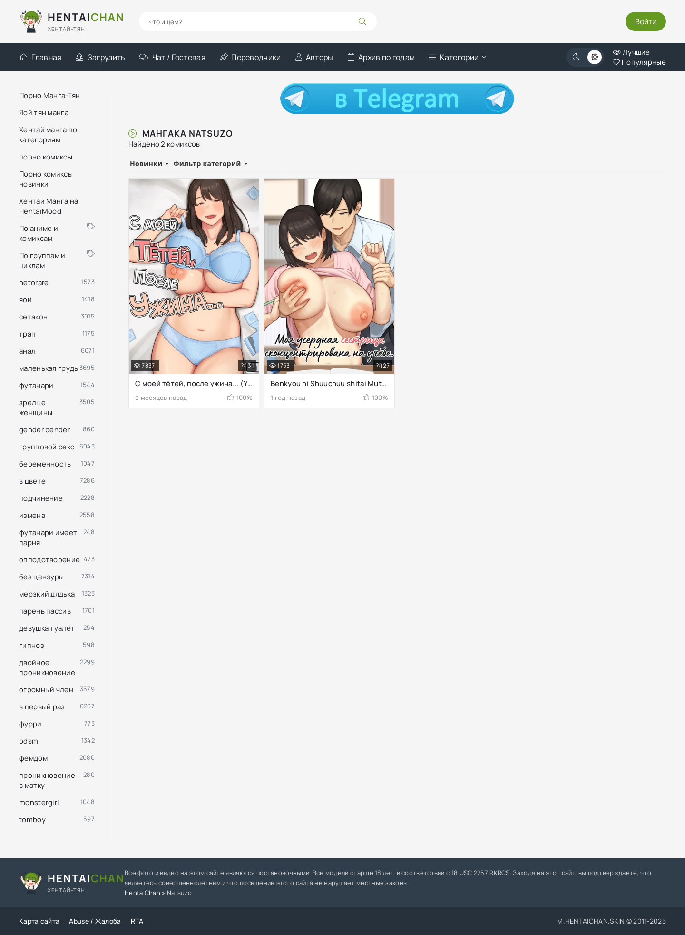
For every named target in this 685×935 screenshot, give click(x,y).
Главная (40, 57)
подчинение (41, 498)
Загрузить (100, 57)
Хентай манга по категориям (48, 135)
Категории (454, 57)
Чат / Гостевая (172, 57)
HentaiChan (142, 892)
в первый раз (42, 707)
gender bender (44, 430)
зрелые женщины (35, 408)
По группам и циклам (57, 260)
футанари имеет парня (48, 537)
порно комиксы (45, 157)
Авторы (314, 57)
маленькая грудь (48, 368)
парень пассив (45, 611)
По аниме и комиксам (57, 233)
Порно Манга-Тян (49, 95)
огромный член (46, 690)
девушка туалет (47, 628)
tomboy (32, 820)
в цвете (32, 481)
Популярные (639, 62)
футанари (36, 385)
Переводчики (250, 57)
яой (25, 300)
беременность (45, 464)
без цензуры (41, 577)
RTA (137, 920)
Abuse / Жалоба (95, 920)
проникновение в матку (47, 780)
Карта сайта (39, 920)
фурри (30, 724)
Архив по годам (381, 57)
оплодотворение (49, 560)
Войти (645, 21)
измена (32, 515)
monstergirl (39, 802)
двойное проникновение (47, 667)
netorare (34, 283)
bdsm (28, 741)
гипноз (31, 645)
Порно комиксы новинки (46, 179)
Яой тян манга (43, 113)
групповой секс (46, 447)
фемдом (33, 758)
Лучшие (631, 52)
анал (27, 351)
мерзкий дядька (47, 594)
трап (27, 334)
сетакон (33, 317)
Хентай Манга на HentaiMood (48, 206)
